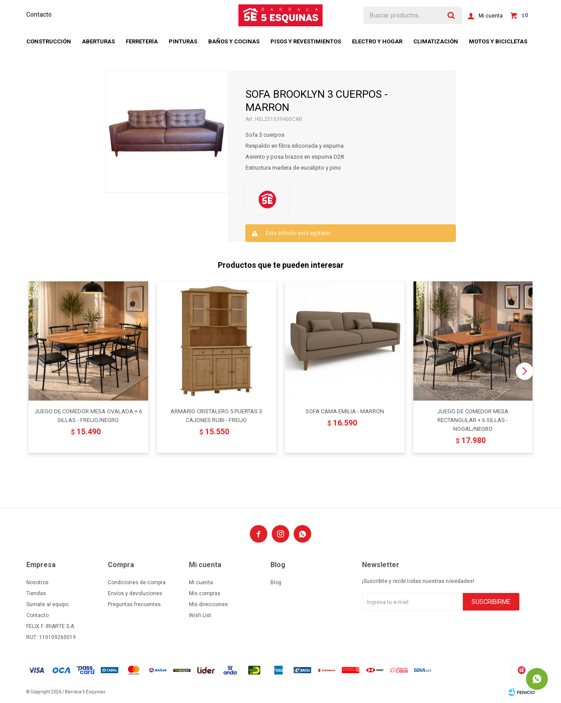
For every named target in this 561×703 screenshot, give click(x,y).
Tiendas (36, 593)
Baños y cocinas (233, 41)
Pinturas (183, 41)
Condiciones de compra (137, 582)
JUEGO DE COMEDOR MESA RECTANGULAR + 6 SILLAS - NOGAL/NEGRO (472, 420)
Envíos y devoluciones (135, 593)
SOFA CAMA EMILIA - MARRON (344, 411)
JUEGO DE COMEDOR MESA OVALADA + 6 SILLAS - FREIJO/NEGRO (88, 415)
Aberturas (98, 41)
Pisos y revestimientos (305, 41)
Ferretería (142, 41)
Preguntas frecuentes (134, 604)
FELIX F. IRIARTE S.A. (50, 626)
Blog (275, 582)
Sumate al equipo (47, 604)
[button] (524, 371)
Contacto (39, 14)
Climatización (435, 41)
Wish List (200, 615)
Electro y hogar (377, 41)
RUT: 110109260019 (51, 637)
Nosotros (37, 582)
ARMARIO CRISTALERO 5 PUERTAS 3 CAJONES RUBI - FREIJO (216, 415)
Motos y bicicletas (498, 41)
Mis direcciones (208, 604)
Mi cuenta (201, 582)
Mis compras (204, 593)
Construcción (48, 41)
